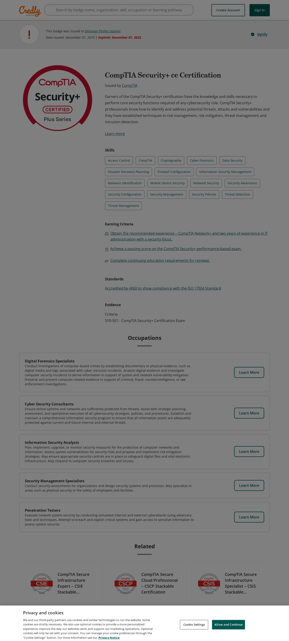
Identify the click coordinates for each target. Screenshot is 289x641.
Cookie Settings (194, 629)
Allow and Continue (228, 629)
